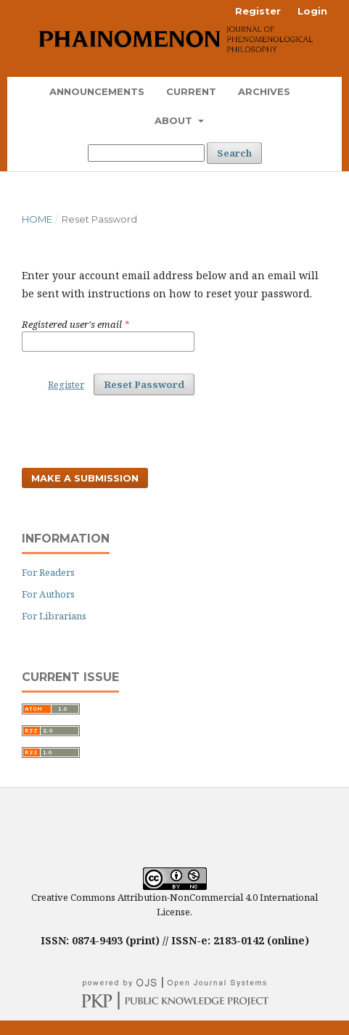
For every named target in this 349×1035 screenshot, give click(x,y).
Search (234, 153)
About (175, 120)
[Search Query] (146, 153)
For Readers (48, 572)
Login (312, 11)
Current (191, 91)
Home (37, 219)
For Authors (48, 594)
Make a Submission (85, 478)
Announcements (96, 91)
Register (258, 11)
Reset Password (144, 384)
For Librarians (54, 615)
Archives (264, 91)
